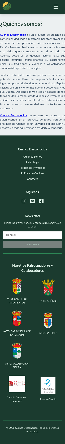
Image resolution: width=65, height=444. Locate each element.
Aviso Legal (32, 162)
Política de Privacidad (32, 167)
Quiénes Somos (32, 156)
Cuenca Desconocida (26, 427)
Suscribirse (32, 244)
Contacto (32, 178)
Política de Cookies (32, 173)
